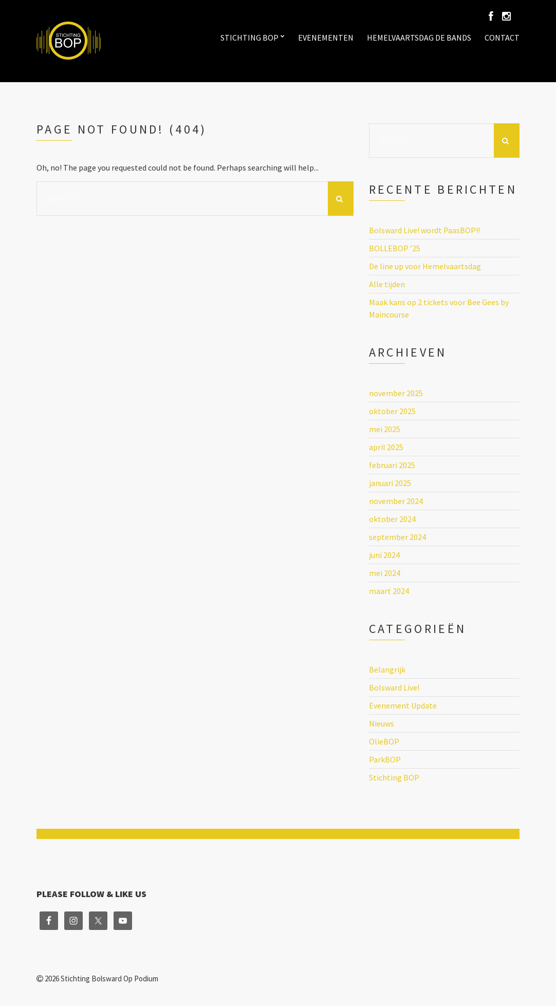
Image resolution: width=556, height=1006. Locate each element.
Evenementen (326, 37)
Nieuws (381, 723)
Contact (502, 37)
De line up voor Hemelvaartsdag (425, 266)
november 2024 (396, 501)
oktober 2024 (392, 519)
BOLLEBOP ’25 (394, 248)
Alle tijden (387, 284)
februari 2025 (392, 465)
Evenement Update (403, 705)
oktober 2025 (392, 411)
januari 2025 (390, 483)
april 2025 (386, 447)
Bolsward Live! (394, 687)
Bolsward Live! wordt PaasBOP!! (424, 230)
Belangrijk (387, 669)
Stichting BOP (249, 37)
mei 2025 (384, 429)
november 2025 (396, 393)
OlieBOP (384, 741)
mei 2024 (384, 573)
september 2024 (397, 537)
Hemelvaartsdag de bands (419, 37)
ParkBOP (385, 759)
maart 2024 (389, 591)
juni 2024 (384, 555)
